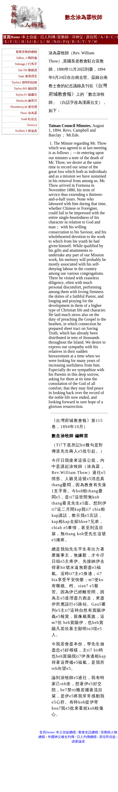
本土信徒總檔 (66, 732)
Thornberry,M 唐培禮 (23, 107)
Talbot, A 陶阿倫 (26, 58)
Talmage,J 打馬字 (26, 64)
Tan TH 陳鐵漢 (27, 70)
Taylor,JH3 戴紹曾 (25, 88)
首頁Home (46, 732)
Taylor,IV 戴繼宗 (26, 94)
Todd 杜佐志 (29, 119)
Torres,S (32, 125)
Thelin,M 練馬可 (26, 101)
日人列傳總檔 (87, 737)
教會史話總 (86, 732)
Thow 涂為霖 (28, 113)
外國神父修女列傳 (61, 737)
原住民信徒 (107, 737)
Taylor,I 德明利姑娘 (24, 82)
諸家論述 (78, 741)
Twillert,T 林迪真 (26, 131)
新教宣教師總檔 (26, 52)
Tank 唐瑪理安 (27, 76)
